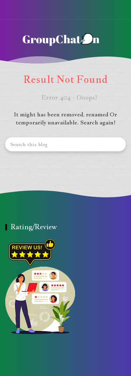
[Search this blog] (65, 144)
